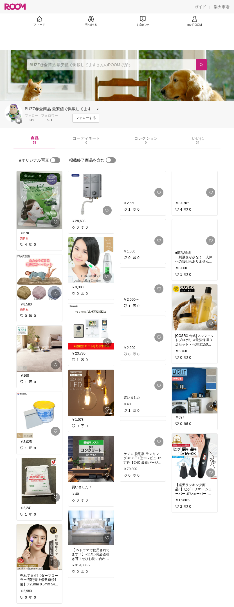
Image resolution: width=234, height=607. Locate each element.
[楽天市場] (222, 6)
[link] (39, 200)
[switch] (55, 160)
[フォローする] (85, 118)
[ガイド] (200, 6)
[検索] (201, 64)
